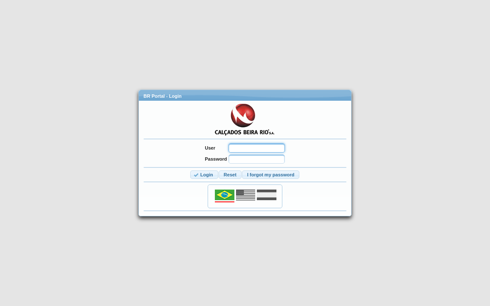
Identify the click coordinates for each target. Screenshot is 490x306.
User (210, 147)
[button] (204, 174)
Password (216, 159)
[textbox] (256, 148)
